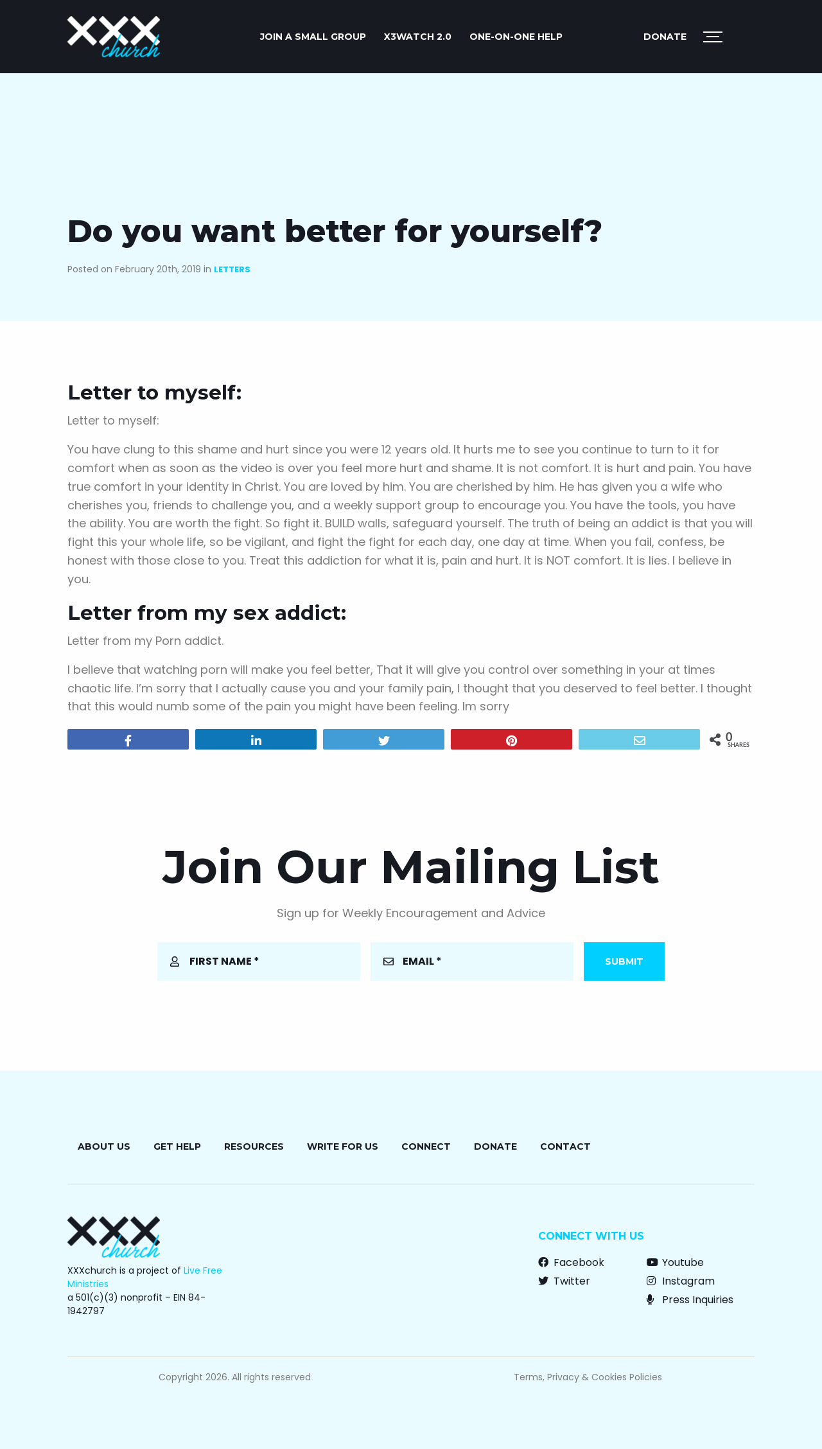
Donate (664, 36)
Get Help (177, 1146)
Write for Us (342, 1146)
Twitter (564, 1281)
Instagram (681, 1281)
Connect (426, 1146)
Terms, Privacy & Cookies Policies (588, 1377)
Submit (624, 961)
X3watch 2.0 (417, 36)
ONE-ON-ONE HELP (516, 36)
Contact (565, 1146)
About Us (104, 1146)
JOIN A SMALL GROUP (313, 36)
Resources (254, 1146)
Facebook (571, 1262)
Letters (232, 269)
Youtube (675, 1262)
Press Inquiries (690, 1299)
